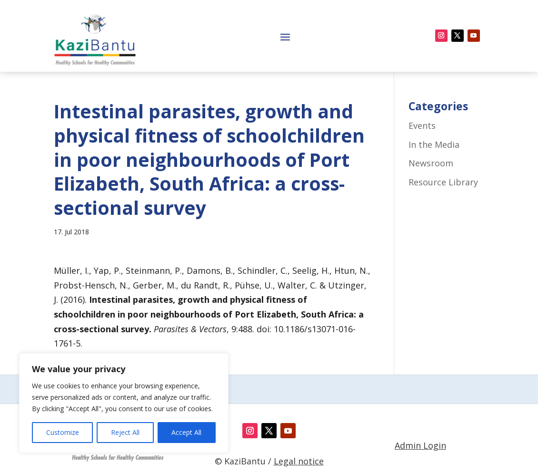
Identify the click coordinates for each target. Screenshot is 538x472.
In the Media (433, 144)
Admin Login (420, 445)
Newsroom (430, 163)
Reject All (125, 432)
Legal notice (299, 461)
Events (422, 125)
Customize (62, 432)
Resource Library (443, 182)
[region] (124, 403)
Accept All (186, 432)
